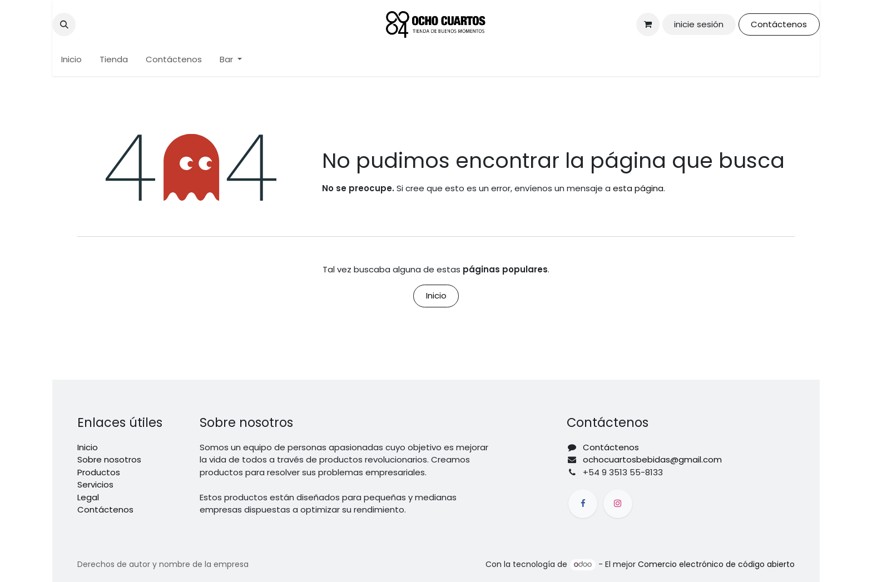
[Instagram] (617, 503)
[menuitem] (71, 60)
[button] (64, 24)
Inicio (436, 295)
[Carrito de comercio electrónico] (648, 24)
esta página (638, 188)
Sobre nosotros (109, 459)
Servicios (95, 484)
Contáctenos (779, 24)
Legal (88, 497)
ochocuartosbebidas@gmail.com (652, 459)
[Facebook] (582, 503)
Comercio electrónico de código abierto (716, 564)
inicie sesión (699, 24)
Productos (98, 472)
